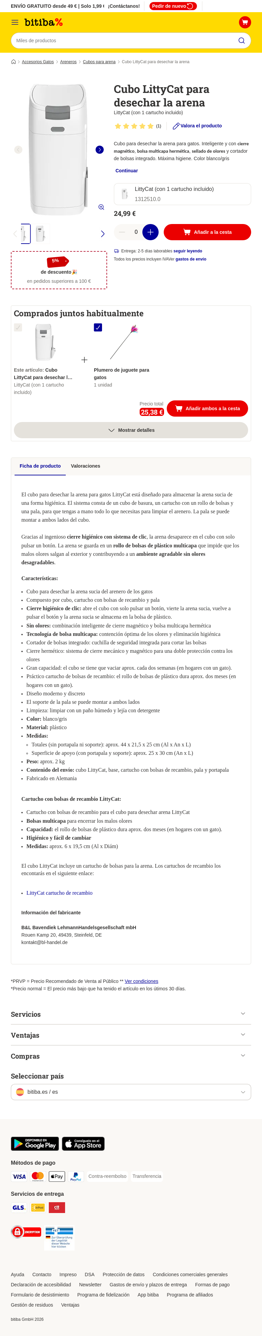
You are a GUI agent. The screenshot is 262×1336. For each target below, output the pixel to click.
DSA (90, 1274)
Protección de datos (124, 1274)
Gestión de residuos (32, 1305)
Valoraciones (85, 466)
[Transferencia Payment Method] (147, 1176)
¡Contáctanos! (124, 6)
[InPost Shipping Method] (38, 1208)
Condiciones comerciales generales (190, 1274)
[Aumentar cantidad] (150, 232)
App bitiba (148, 1294)
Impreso (68, 1274)
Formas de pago (212, 1284)
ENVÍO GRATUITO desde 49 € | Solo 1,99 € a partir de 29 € (75, 6)
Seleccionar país (37, 1076)
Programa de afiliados (190, 1294)
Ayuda (17, 1274)
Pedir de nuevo (173, 6)
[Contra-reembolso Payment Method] (107, 1176)
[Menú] (15, 22)
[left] (18, 150)
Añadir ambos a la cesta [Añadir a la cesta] (211, 409)
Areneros (68, 61)
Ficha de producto (40, 466)
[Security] (26, 1233)
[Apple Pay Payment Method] (57, 1177)
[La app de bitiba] (35, 1149)
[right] (100, 150)
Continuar (127, 170)
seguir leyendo (188, 251)
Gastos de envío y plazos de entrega (148, 1284)
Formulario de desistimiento (40, 1294)
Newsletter (90, 1284)
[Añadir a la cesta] (207, 232)
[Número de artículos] (136, 232)
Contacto (41, 1274)
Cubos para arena (99, 61)
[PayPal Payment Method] (76, 1177)
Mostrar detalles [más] (131, 430)
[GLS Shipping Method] (19, 1208)
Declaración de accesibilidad (41, 1284)
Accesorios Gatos (38, 61)
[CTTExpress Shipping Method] (57, 1208)
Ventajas (70, 1305)
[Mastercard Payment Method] (38, 1177)
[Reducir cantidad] (122, 232)
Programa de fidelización (103, 1294)
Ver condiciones (141, 981)
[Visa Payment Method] (19, 1177)
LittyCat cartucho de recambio (59, 893)
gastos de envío (191, 259)
